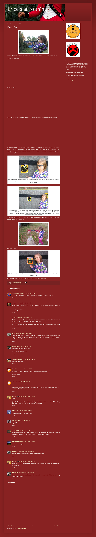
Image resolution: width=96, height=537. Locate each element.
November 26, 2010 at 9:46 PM (26, 451)
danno (13, 382)
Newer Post (11, 526)
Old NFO (14, 411)
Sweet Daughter (18, 283)
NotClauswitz (15, 441)
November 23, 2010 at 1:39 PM (27, 359)
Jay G (13, 346)
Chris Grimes (15, 359)
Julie (13, 420)
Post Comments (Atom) (20, 528)
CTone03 (14, 317)
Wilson (13, 333)
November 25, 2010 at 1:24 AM (22, 420)
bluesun (14, 303)
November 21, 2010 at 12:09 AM (28, 293)
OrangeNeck (15, 451)
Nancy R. (14, 396)
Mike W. (14, 369)
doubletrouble (15, 293)
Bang (13, 283)
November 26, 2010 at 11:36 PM (27, 461)
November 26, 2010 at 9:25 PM (27, 441)
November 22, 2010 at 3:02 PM (24, 317)
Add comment (11, 482)
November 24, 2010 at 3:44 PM (23, 382)
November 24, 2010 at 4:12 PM (27, 396)
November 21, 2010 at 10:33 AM (24, 303)
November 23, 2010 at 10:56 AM (24, 333)
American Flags (69, 80)
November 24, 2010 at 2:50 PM (24, 369)
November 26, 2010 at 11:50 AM (22, 430)
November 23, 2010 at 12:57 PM (23, 346)
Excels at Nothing (27, 9)
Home (33, 526)
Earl (13, 430)
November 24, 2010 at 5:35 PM (24, 411)
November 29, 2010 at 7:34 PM (26, 472)
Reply (13, 298)
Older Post (57, 526)
